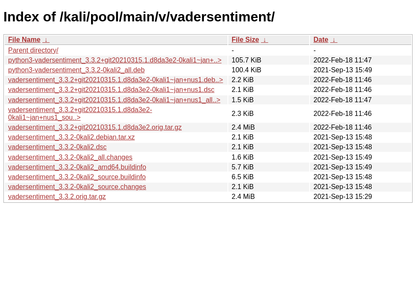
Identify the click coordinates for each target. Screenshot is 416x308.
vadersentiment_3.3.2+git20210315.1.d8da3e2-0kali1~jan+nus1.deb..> (115, 79)
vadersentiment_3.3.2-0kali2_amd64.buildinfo (77, 167)
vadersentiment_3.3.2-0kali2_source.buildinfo (77, 177)
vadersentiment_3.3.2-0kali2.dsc (57, 147)
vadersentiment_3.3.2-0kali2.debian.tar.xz (71, 137)
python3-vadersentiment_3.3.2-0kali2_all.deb (76, 70)
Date (320, 39)
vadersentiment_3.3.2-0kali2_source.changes (77, 186)
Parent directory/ (33, 50)
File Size (245, 39)
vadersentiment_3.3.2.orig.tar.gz (57, 196)
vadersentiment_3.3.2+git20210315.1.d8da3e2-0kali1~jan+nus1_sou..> (80, 113)
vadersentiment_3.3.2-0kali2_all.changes (70, 157)
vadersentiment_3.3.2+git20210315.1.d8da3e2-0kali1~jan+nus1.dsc (111, 89)
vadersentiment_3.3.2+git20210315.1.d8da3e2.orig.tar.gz (95, 127)
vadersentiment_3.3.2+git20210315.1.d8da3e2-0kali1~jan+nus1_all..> (114, 100)
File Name (24, 39)
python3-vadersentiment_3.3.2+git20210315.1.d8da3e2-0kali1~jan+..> (114, 60)
